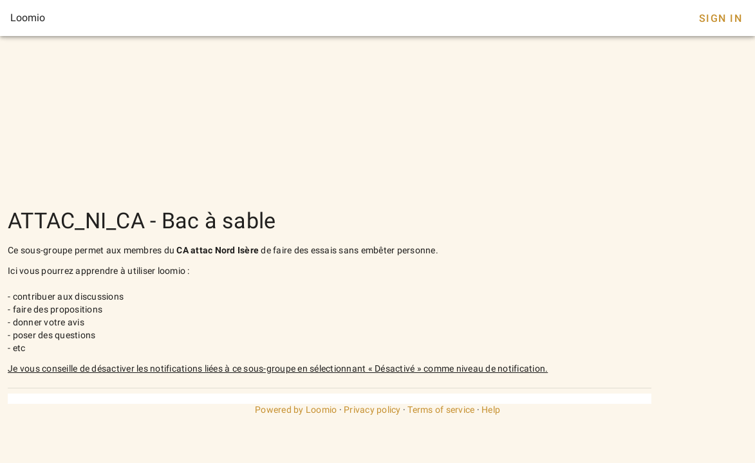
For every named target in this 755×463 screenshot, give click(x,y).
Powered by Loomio (296, 409)
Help (490, 409)
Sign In (720, 18)
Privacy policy (372, 409)
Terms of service (440, 409)
